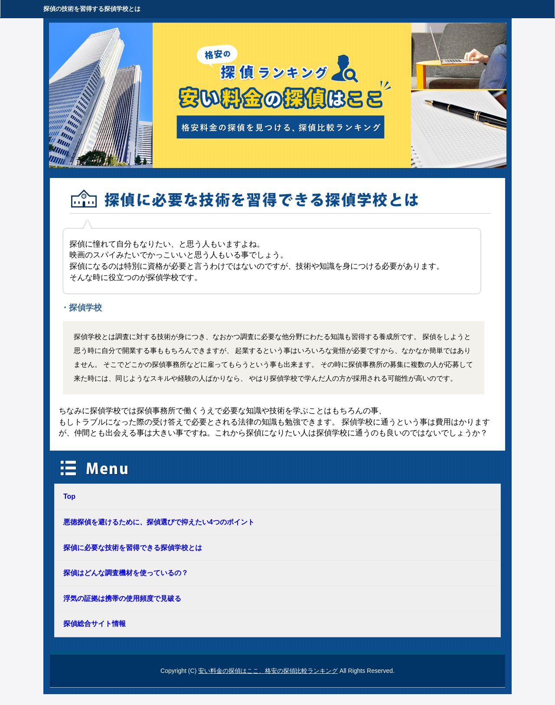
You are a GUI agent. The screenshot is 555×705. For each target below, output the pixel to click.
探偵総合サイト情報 (94, 623)
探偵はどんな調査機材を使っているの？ (125, 573)
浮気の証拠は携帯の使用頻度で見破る (122, 598)
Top (69, 496)
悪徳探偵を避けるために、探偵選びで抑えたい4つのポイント (159, 522)
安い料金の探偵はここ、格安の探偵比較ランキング (268, 670)
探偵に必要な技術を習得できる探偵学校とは (132, 547)
